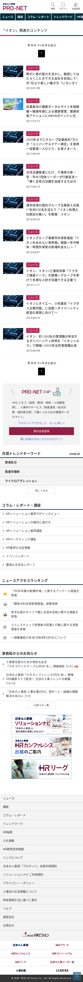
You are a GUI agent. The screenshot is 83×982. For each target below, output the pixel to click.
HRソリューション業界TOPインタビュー (33, 513)
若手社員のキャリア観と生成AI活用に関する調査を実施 (44, 614)
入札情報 (8, 840)
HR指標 (7, 832)
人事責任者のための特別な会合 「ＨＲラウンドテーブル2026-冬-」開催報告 (42, 664)
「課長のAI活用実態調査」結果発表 (34, 603)
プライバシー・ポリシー (18, 883)
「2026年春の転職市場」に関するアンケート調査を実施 (45, 593)
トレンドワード (63, 16)
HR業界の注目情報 (18, 547)
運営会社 (8, 917)
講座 (20, 16)
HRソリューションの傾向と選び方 (28, 522)
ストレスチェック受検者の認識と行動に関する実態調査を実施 (44, 627)
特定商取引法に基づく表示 (20, 900)
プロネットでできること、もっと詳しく (41, 423)
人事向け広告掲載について (20, 891)
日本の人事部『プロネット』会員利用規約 (30, 866)
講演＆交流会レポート (20, 564)
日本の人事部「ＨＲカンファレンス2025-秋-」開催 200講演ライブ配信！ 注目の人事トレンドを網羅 (40, 679)
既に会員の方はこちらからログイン (41, 439)
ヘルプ (7, 908)
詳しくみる (41, 490)
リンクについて (13, 857)
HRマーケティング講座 (21, 539)
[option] (21, 945)
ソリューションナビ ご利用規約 (23, 874)
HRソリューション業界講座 (24, 530)
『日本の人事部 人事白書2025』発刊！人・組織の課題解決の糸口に (42, 694)
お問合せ (8, 925)
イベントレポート (17, 556)
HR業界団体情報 (13, 849)
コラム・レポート (38, 16)
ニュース (7, 16)
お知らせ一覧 (41, 705)
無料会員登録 (41, 431)
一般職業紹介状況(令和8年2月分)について (38, 637)
